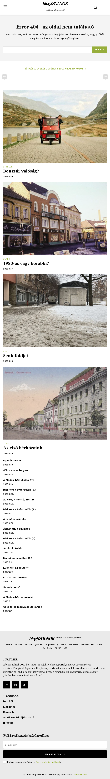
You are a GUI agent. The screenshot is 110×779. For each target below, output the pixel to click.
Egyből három (12, 460)
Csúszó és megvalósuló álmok (22, 606)
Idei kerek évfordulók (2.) (19, 509)
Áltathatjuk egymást (16, 528)
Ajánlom (8, 167)
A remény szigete (14, 519)
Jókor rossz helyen (15, 470)
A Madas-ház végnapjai (18, 597)
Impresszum (80, 774)
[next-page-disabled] (105, 77)
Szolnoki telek (12, 548)
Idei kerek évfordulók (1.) (19, 538)
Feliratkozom (55, 754)
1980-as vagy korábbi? (26, 263)
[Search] (99, 49)
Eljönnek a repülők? (16, 567)
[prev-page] (4, 77)
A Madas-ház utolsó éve (18, 479)
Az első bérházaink (22, 447)
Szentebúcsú (11, 587)
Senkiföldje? (16, 355)
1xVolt (7, 444)
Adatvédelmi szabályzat (48, 762)
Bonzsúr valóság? (21, 171)
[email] (55, 745)
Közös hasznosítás (15, 577)
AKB (5, 352)
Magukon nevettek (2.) (17, 558)
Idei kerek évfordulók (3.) (19, 489)
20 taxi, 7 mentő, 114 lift (18, 499)
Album (6, 259)
